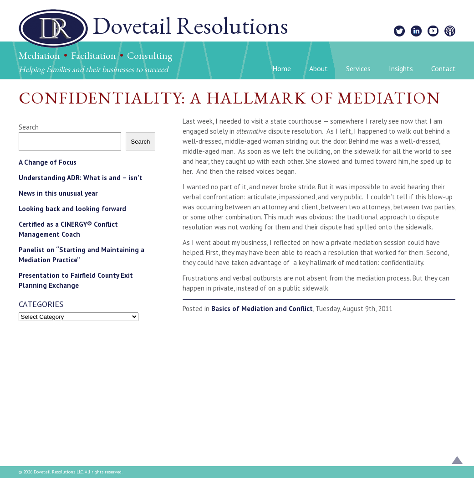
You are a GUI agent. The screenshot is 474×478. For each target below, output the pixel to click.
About (318, 68)
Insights (401, 68)
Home (281, 68)
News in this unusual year (58, 193)
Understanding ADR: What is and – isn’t (81, 177)
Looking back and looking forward (72, 208)
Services (358, 68)
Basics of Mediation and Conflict (262, 308)
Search (29, 127)
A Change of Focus (47, 162)
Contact (443, 68)
